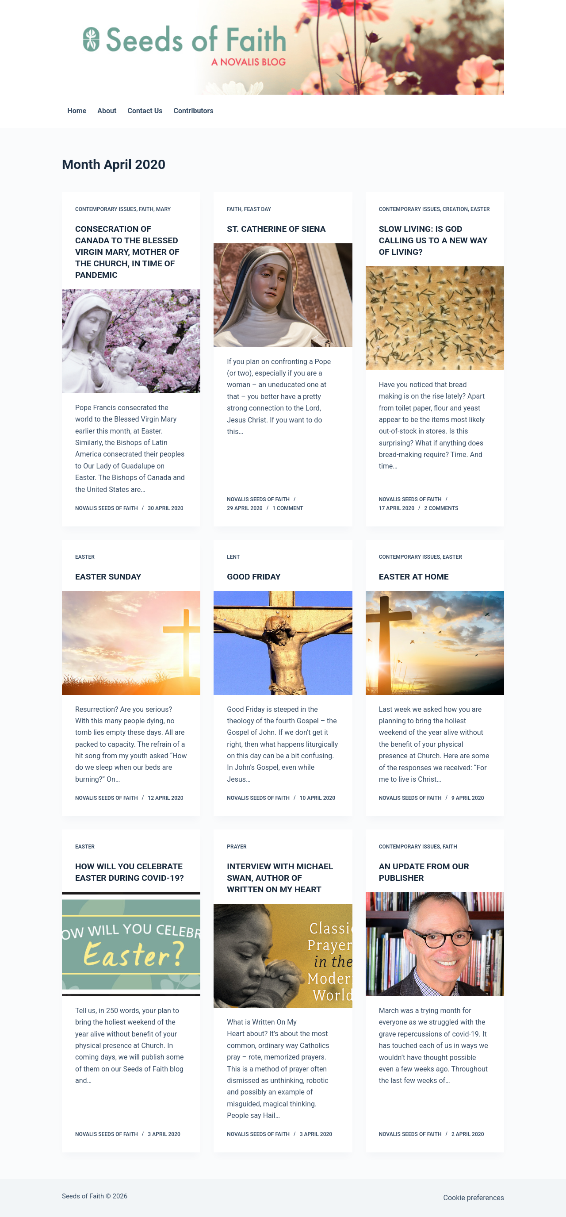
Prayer (236, 847)
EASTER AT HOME (415, 576)
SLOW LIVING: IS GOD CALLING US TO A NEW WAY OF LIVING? (425, 240)
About (106, 111)
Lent (233, 557)
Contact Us (144, 111)
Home (77, 111)
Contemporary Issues (105, 209)
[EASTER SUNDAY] (131, 643)
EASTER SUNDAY (109, 576)
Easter (480, 209)
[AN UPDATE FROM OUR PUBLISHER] (435, 944)
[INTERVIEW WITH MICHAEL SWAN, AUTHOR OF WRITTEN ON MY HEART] (283, 956)
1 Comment (287, 508)
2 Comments (441, 508)
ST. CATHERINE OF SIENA (278, 228)
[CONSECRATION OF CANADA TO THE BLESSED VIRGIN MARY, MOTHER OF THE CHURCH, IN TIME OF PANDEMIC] (131, 341)
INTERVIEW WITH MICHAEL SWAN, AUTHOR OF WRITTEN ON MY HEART (282, 878)
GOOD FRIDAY (255, 576)
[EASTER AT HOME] (435, 643)
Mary (163, 209)
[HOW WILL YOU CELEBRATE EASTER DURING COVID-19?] (131, 956)
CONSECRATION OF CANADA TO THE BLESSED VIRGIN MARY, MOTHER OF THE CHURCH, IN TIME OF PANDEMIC (129, 251)
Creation (455, 209)
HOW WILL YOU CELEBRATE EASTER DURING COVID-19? (131, 878)
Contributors (193, 111)
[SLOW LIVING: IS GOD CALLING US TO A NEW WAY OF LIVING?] (435, 318)
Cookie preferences (474, 1198)
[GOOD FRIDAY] (283, 643)
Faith (146, 209)
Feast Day (257, 209)
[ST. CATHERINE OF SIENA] (283, 295)
